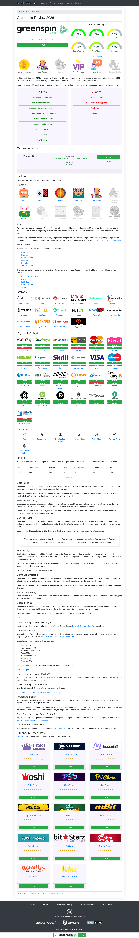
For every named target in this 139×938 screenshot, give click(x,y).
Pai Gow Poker (27, 285)
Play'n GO (96, 315)
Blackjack (42, 200)
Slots (24, 200)
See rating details (96, 56)
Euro (24, 439)
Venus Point (78, 368)
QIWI (78, 386)
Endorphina (114, 303)
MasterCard (96, 350)
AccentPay (96, 386)
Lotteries (114, 218)
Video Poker (79, 200)
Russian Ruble (114, 439)
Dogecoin (60, 406)
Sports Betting (78, 218)
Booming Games (78, 303)
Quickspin (42, 327)
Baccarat (24, 218)
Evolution (24, 315)
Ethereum (78, 406)
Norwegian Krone (78, 439)
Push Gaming (24, 327)
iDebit (42, 386)
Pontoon (24, 260)
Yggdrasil (78, 327)
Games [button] (61, 3)
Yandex (114, 386)
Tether (114, 406)
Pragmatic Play (115, 315)
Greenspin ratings (31, 665)
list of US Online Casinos (82, 626)
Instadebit (60, 350)
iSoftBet (42, 315)
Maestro (115, 368)
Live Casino (97, 200)
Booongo (96, 303)
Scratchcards (96, 218)
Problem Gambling (64, 905)
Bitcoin (24, 406)
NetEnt (78, 315)
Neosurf (115, 350)
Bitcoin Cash (42, 406)
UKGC (98, 710)
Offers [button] (52, 3)
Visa (96, 368)
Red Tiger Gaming (60, 327)
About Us (31, 905)
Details (108, 161)
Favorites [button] (78, 3)
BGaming (42, 303)
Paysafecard (42, 368)
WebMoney (24, 386)
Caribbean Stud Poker (29, 277)
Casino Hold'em (27, 258)
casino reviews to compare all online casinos (58, 637)
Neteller (24, 368)
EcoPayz (42, 350)
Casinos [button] (44, 3)
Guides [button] (69, 3)
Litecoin (97, 406)
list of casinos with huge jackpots (108, 240)
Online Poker (60, 218)
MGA (91, 710)
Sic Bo (23, 287)
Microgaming (60, 315)
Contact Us (46, 905)
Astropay (24, 350)
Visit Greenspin (23, 670)
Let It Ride (25, 282)
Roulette (60, 200)
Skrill (60, 368)
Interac (78, 350)
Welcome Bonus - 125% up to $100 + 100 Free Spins (41, 692)
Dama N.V (62, 728)
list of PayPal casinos (113, 677)
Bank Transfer (24, 423)
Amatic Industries (24, 303)
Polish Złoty (96, 439)
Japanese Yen (42, 439)
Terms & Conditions (86, 905)
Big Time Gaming (60, 303)
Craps (42, 218)
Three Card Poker (28, 266)
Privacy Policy (106, 905)
